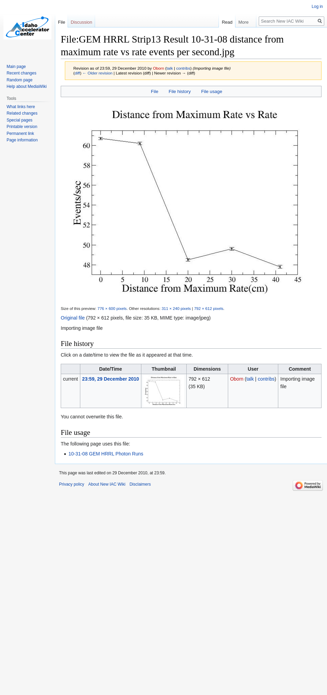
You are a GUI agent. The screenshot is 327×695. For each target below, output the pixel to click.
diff (77, 73)
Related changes (22, 113)
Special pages (19, 120)
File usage (211, 91)
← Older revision (97, 73)
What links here (21, 106)
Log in (317, 6)
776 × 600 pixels (112, 308)
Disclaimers (140, 484)
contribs (183, 68)
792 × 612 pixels (208, 308)
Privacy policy (71, 484)
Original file (73, 318)
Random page (19, 80)
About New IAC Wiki (106, 484)
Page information (22, 140)
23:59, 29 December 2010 (110, 379)
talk (169, 68)
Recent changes (21, 73)
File (154, 91)
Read (226, 22)
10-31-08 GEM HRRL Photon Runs (105, 453)
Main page (16, 66)
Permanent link (20, 133)
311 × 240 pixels (176, 308)
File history (180, 91)
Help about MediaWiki (27, 86)
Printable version (22, 126)
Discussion (81, 22)
